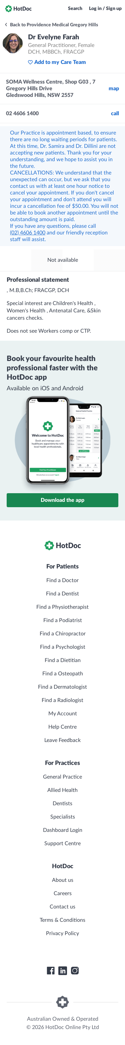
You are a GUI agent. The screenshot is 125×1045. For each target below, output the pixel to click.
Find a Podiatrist (62, 620)
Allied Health (62, 790)
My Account (62, 713)
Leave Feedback (62, 740)
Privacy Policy (62, 933)
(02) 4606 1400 (27, 232)
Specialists (62, 817)
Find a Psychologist (62, 647)
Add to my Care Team (57, 62)
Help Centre (62, 727)
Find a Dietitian (63, 660)
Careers (63, 893)
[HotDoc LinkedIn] (63, 970)
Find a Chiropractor (63, 633)
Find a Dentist (62, 593)
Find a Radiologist (62, 700)
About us (62, 880)
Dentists (62, 803)
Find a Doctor (62, 580)
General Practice (62, 777)
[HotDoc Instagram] (75, 970)
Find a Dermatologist (62, 687)
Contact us (62, 906)
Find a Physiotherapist (62, 607)
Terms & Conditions (62, 920)
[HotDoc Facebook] (51, 970)
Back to (51, 25)
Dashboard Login (62, 830)
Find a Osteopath (62, 673)
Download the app (62, 500)
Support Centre (62, 843)
